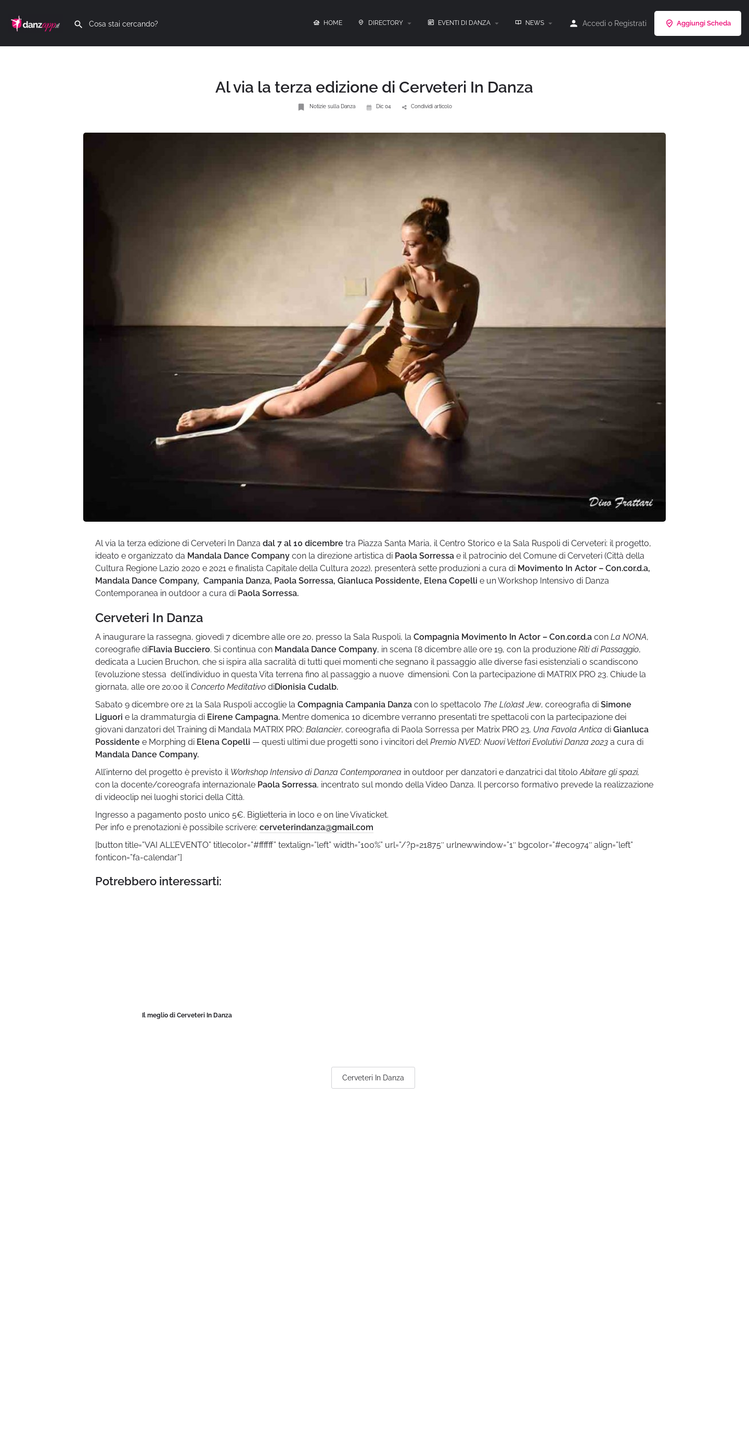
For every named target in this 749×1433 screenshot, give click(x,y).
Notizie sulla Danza (325, 107)
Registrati (630, 23)
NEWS (529, 23)
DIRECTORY (380, 23)
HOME (327, 23)
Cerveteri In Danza (373, 1078)
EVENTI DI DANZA (459, 23)
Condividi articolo (427, 106)
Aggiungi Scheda (698, 23)
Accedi (594, 23)
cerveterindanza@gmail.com (316, 827)
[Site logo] (37, 22)
